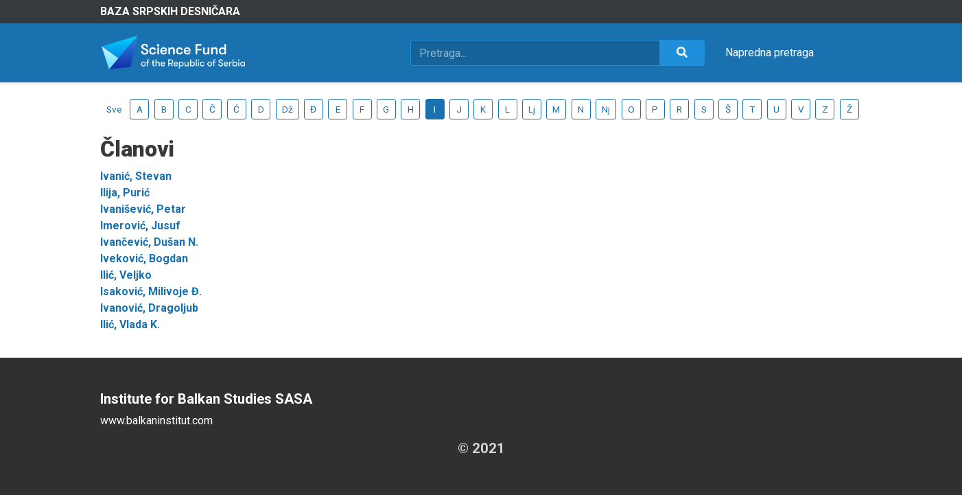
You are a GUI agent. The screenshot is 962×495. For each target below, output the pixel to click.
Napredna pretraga (769, 52)
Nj (606, 109)
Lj (531, 109)
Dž (287, 109)
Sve (113, 109)
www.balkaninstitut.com (156, 420)
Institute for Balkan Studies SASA (206, 399)
